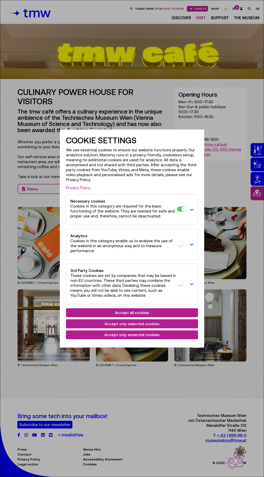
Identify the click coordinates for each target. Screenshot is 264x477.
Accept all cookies (132, 312)
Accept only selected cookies (132, 324)
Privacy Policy (78, 187)
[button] (191, 209)
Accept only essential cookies (132, 334)
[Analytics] (181, 243)
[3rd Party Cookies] (181, 283)
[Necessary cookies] (181, 209)
